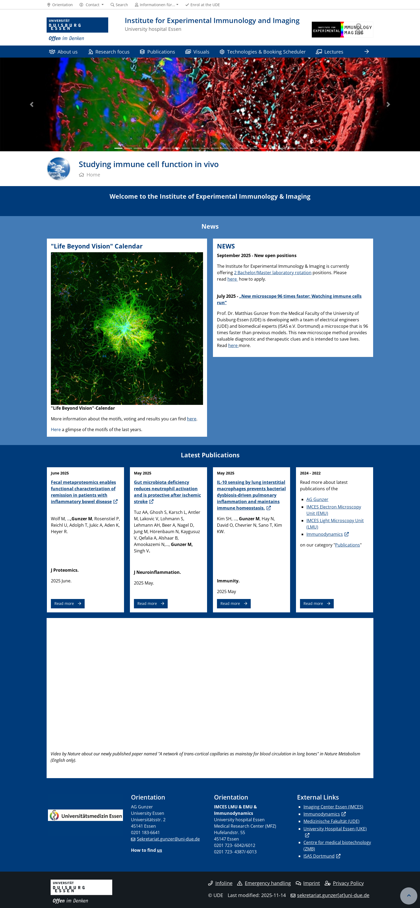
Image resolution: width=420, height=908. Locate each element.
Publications (157, 51)
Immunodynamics (324, 534)
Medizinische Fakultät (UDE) (331, 821)
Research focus (109, 51)
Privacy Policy (344, 883)
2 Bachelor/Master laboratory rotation (273, 273)
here (191, 419)
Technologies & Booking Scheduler (262, 51)
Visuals (197, 51)
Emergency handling (264, 883)
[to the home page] (77, 29)
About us (63, 51)
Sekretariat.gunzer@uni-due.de (168, 839)
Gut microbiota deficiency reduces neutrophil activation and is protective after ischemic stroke (167, 491)
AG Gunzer (317, 499)
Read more (64, 603)
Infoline (220, 883)
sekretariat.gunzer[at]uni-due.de (333, 895)
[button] (91, 5)
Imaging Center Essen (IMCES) (333, 807)
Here (56, 429)
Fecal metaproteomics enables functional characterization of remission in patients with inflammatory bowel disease (83, 491)
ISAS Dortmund (319, 856)
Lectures (329, 51)
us (159, 850)
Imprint (308, 883)
